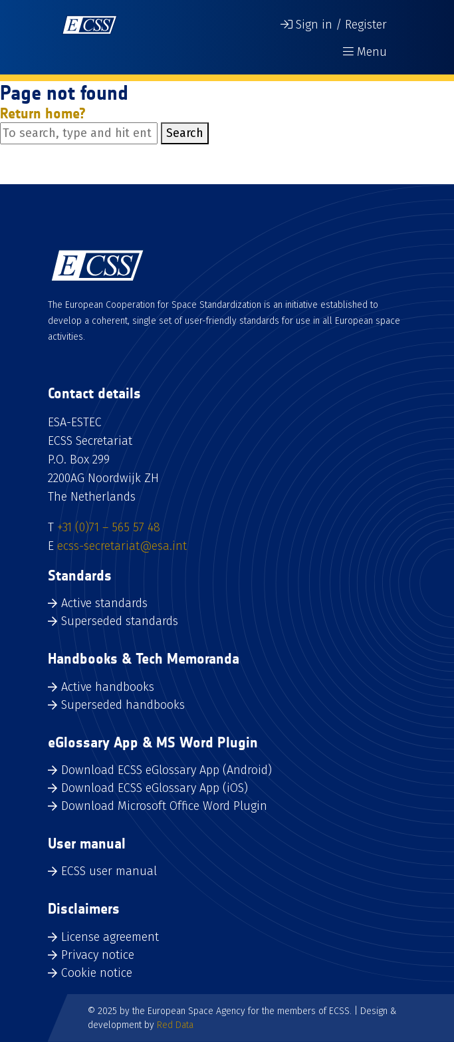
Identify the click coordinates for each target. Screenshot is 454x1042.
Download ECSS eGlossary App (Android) (166, 770)
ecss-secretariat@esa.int (122, 546)
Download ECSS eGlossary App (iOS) (154, 788)
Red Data (175, 1025)
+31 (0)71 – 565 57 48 (108, 527)
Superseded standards (119, 621)
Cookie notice (96, 973)
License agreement (110, 937)
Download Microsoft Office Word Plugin (164, 806)
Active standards (104, 603)
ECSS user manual (109, 871)
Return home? (43, 113)
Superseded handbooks (123, 705)
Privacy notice (97, 955)
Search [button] (184, 133)
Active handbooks (107, 687)
